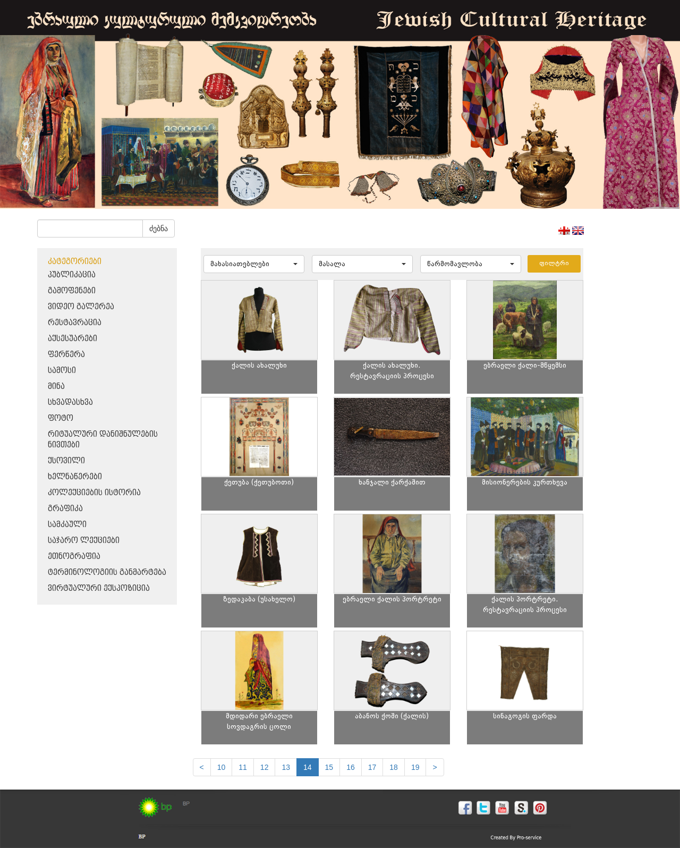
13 (286, 767)
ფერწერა (66, 354)
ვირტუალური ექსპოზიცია (99, 588)
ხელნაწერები (75, 476)
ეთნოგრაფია (74, 556)
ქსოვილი (66, 460)
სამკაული (67, 524)
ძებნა (158, 228)
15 (329, 767)
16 (350, 767)
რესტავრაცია (74, 322)
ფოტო (60, 418)
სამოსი (62, 370)
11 (243, 767)
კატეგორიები (74, 261)
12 (264, 767)
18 (393, 767)
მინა (56, 386)
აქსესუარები (72, 338)
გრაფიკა (65, 508)
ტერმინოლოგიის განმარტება (107, 572)
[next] (435, 767)
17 (372, 767)
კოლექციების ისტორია (94, 492)
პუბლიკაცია (72, 274)
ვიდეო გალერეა (81, 306)
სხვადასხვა (70, 402)
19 (415, 767)
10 (221, 767)
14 (307, 767)
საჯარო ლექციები (84, 540)
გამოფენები (72, 290)
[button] (253, 264)
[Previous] (202, 767)
